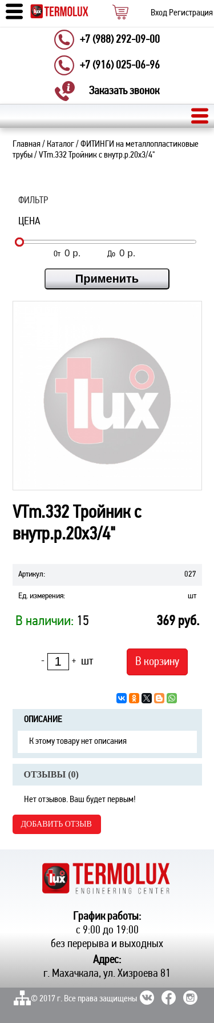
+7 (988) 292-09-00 (120, 40)
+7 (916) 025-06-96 (120, 65)
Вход (159, 13)
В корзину (157, 662)
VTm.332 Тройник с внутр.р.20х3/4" (97, 155)
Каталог (60, 144)
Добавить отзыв (56, 824)
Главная (27, 144)
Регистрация (191, 13)
